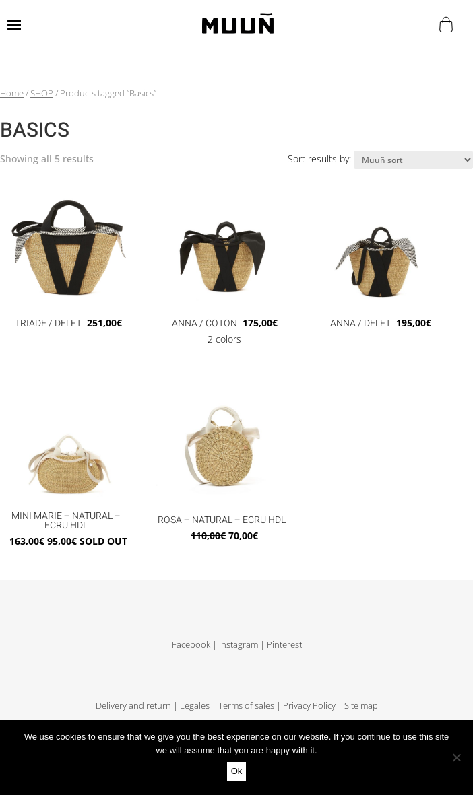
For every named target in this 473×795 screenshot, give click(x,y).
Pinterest (284, 644)
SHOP (41, 93)
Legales (195, 706)
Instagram (238, 644)
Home (12, 93)
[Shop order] (413, 160)
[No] (456, 757)
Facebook (191, 644)
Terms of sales (246, 706)
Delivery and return (133, 706)
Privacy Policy (309, 706)
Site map (361, 706)
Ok (237, 771)
